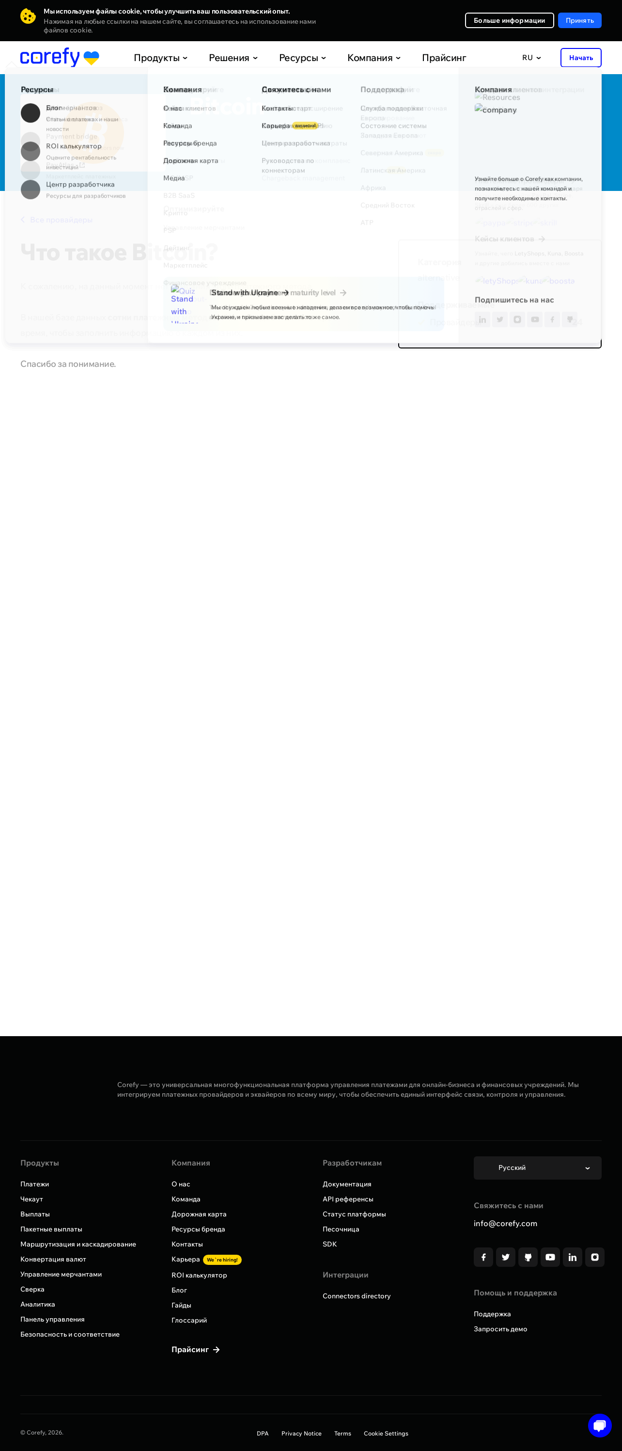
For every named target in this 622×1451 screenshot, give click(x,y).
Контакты (187, 1244)
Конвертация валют (53, 1259)
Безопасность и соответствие (70, 1334)
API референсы (348, 1199)
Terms (342, 1433)
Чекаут (31, 1199)
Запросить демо (501, 1329)
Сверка (32, 1289)
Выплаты (35, 1214)
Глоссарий (189, 1320)
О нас (180, 1184)
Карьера (206, 1259)
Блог (179, 1290)
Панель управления (52, 1319)
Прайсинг (422, 57)
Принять (580, 20)
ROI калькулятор (199, 1275)
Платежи (34, 1184)
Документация (347, 1184)
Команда (186, 1199)
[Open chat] (596, 1425)
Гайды (181, 1305)
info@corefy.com (505, 1223)
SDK (330, 1244)
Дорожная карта (199, 1214)
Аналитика (37, 1304)
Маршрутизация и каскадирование (78, 1244)
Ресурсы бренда (198, 1229)
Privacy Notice (301, 1433)
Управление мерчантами (61, 1274)
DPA (263, 1433)
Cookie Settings (386, 1433)
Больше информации (509, 20)
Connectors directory (357, 1296)
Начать (581, 57)
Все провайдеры (56, 219)
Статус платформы (354, 1214)
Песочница (341, 1229)
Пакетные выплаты (51, 1229)
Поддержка (492, 1313)
